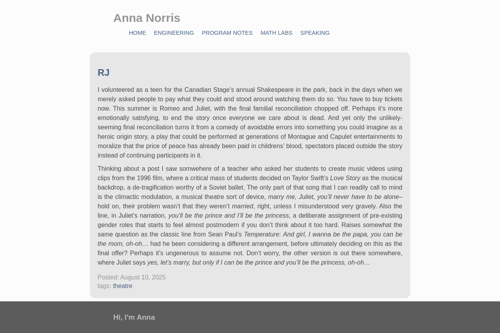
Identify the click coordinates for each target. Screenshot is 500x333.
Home (137, 33)
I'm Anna (140, 317)
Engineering (174, 33)
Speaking (315, 33)
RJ (104, 72)
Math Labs (277, 33)
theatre (122, 286)
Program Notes (227, 33)
